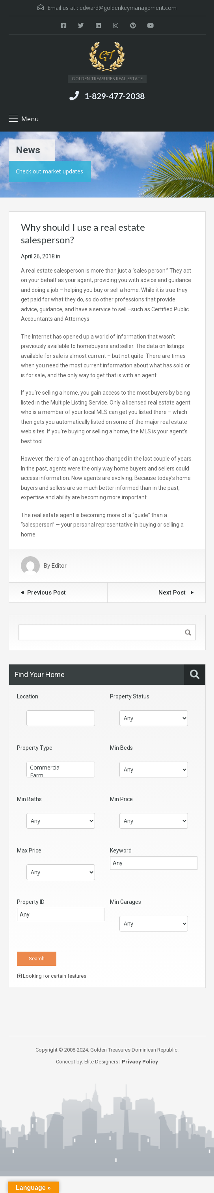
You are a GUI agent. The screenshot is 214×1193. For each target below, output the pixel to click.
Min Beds (121, 748)
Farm (60, 775)
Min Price (121, 799)
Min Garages (125, 902)
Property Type (34, 748)
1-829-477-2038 (114, 96)
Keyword (121, 850)
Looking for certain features (51, 976)
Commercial (60, 767)
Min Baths (29, 799)
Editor (59, 565)
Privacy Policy (140, 1062)
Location (27, 696)
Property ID (31, 902)
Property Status (129, 696)
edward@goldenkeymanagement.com (128, 7)
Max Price (29, 850)
